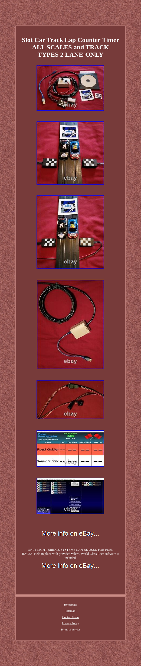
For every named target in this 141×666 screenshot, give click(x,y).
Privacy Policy (70, 623)
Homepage (70, 604)
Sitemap (70, 610)
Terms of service (70, 629)
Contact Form (70, 617)
